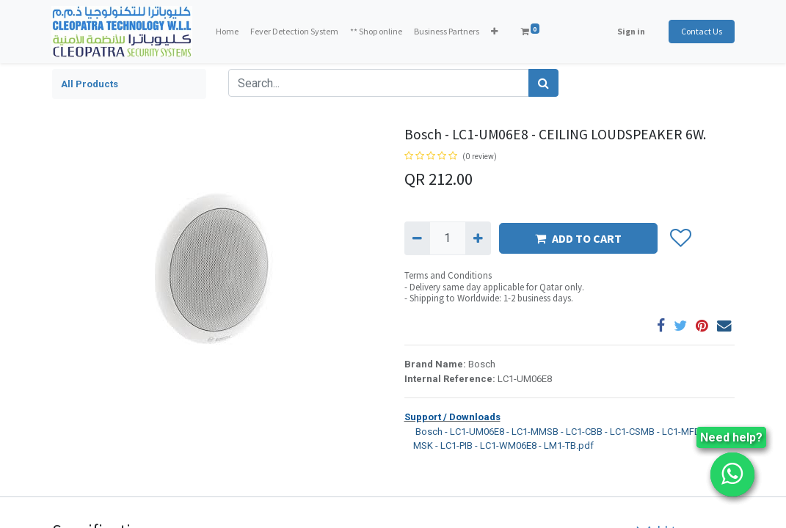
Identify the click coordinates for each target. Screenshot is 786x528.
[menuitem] (227, 31)
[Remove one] (417, 238)
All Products (89, 83)
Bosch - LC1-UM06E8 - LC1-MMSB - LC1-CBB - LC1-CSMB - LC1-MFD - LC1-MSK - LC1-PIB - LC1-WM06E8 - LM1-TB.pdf (565, 438)
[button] (494, 31)
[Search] (543, 83)
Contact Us (701, 31)
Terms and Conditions (448, 275)
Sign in (631, 31)
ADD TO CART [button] (578, 238)
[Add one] (478, 238)
